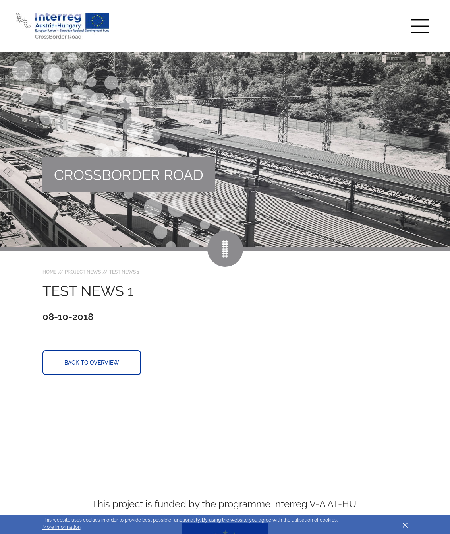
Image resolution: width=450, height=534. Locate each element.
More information (61, 527)
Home (49, 272)
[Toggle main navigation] (420, 26)
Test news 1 (124, 272)
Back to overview (91, 362)
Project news (83, 272)
